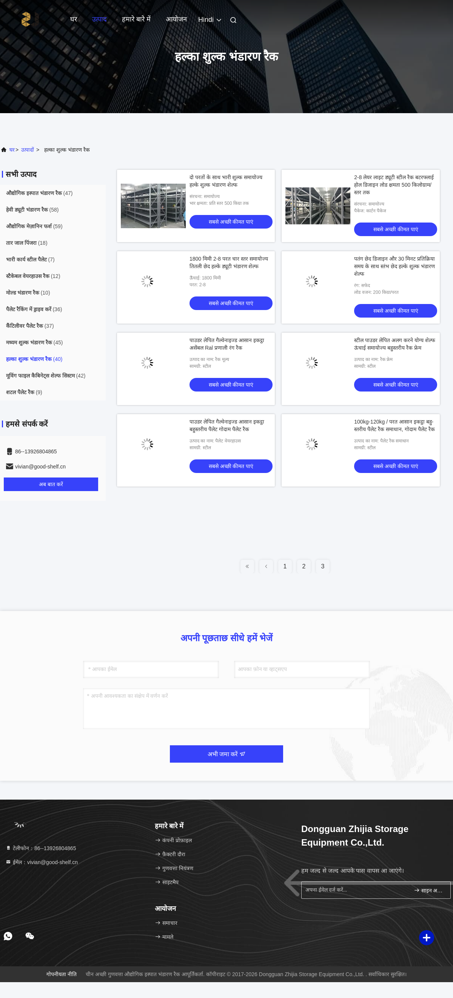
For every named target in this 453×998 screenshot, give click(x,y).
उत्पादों (27, 150)
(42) (45, 376)
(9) (24, 392)
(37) (30, 326)
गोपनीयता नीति (61, 974)
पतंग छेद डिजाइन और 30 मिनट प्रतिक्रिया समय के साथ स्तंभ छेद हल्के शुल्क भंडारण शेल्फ (394, 266)
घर (73, 19)
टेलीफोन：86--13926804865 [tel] (40, 848)
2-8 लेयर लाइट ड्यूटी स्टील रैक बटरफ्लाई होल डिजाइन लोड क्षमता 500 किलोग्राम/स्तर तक (394, 184)
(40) (34, 359)
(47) (39, 193)
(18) (27, 243)
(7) (30, 259)
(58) (32, 210)
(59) (34, 226)
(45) (34, 342)
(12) (33, 276)
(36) (34, 309)
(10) (28, 293)
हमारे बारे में (136, 19)
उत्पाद (99, 19)
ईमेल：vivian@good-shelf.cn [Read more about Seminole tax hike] (41, 862)
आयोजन (176, 19)
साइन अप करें (429, 890)
